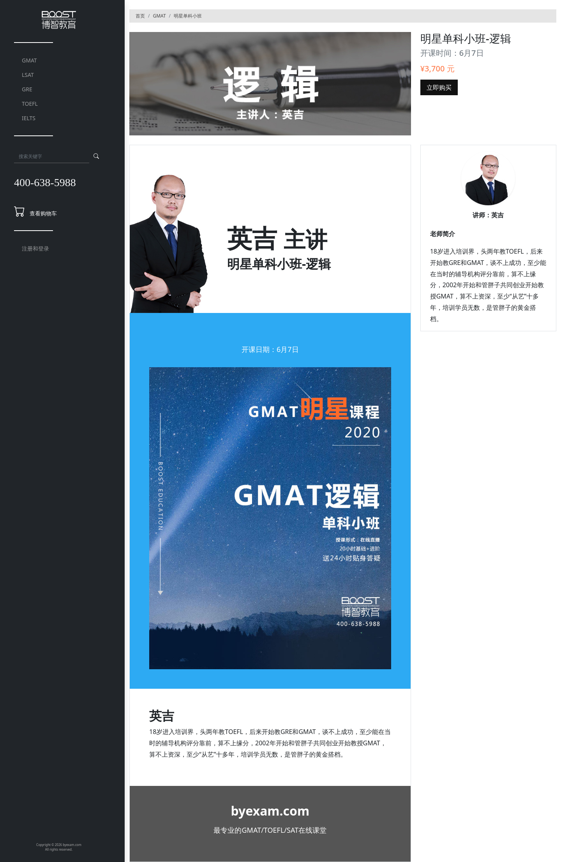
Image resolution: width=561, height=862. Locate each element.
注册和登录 (35, 248)
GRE (27, 89)
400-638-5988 (45, 182)
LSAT (28, 74)
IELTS (28, 118)
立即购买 (439, 87)
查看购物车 (43, 213)
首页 (140, 15)
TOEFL (30, 103)
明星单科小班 (188, 15)
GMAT (29, 60)
